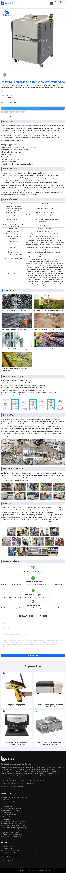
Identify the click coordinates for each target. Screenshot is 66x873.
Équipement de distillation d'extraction (16, 798)
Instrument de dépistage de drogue (15, 828)
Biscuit (22, 783)
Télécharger (7, 116)
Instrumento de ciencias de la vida (14, 826)
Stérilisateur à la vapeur (11, 810)
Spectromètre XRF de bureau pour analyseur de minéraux (49, 743)
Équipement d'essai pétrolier (12, 834)
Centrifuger (7, 813)
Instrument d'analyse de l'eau (13, 836)
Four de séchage (8, 817)
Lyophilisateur (7, 806)
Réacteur (6, 800)
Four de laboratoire (9, 815)
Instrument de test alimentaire (13, 830)
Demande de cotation (33, 108)
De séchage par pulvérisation (13, 808)
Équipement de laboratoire (12, 823)
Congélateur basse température (14, 821)
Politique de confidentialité (10, 783)
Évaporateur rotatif (9, 802)
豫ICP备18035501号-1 (8, 786)
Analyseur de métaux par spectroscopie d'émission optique (49, 705)
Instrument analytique (10, 832)
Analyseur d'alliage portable (16, 705)
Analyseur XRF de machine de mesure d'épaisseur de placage (16, 743)
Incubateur (6, 819)
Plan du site (30, 783)
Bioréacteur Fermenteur (11, 804)
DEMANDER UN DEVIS (9, 861)
